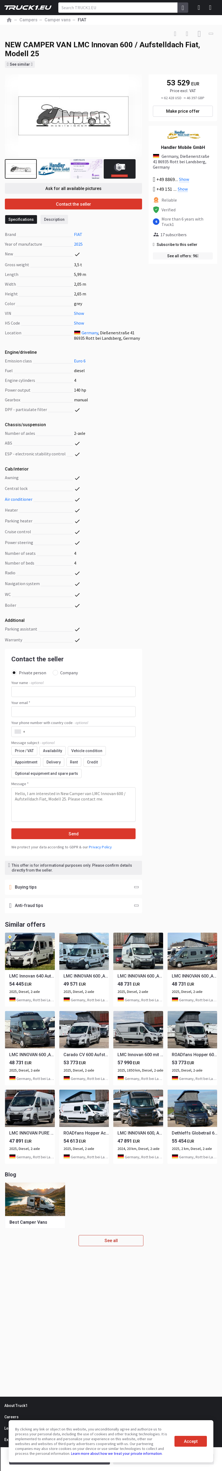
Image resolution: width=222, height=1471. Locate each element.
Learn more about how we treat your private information (116, 1453)
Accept (191, 1441)
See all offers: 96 (183, 256)
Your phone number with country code (49, 722)
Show (79, 313)
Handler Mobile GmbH (183, 147)
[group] (35, 1205)
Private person (28, 672)
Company (65, 672)
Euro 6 (80, 360)
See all (111, 1240)
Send (74, 833)
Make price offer (183, 111)
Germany (90, 332)
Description (54, 219)
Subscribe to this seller (175, 244)
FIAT (78, 234)
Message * (20, 783)
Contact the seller (73, 204)
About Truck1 (16, 1405)
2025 (78, 244)
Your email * (20, 702)
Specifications (21, 219)
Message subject (33, 742)
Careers (11, 1417)
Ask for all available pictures (73, 188)
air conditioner (18, 499)
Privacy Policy (100, 847)
